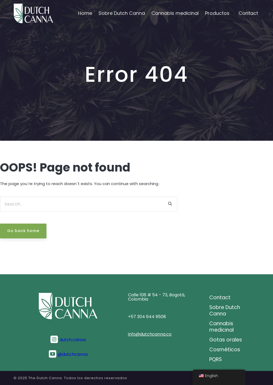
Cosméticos (224, 349)
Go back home (23, 230)
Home (85, 13)
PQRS (215, 359)
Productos (217, 13)
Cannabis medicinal (175, 13)
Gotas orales (225, 340)
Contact (248, 13)
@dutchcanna (73, 354)
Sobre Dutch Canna (122, 13)
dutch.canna (72, 340)
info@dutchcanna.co (150, 334)
